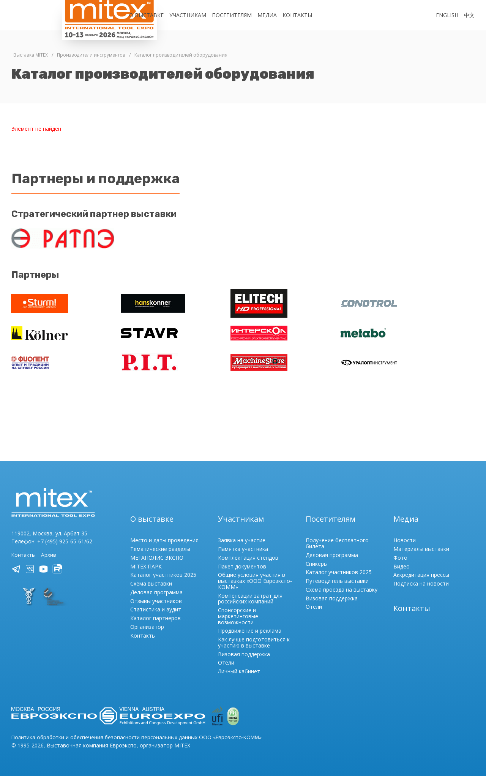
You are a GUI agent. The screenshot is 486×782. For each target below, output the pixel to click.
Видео (401, 572)
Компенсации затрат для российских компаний (250, 604)
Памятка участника (243, 555)
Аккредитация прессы (421, 581)
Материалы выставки (421, 555)
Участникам (187, 15)
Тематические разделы (160, 555)
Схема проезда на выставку (341, 595)
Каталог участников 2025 (163, 581)
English (447, 15)
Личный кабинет (239, 677)
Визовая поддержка (244, 660)
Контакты (297, 15)
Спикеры (317, 569)
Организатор (147, 632)
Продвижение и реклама (249, 637)
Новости (404, 546)
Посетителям (232, 15)
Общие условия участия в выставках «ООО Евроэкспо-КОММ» (255, 587)
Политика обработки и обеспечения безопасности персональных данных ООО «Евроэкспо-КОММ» (140, 743)
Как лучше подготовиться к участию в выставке (254, 648)
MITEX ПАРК (146, 572)
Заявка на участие (241, 546)
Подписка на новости (421, 589)
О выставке (146, 15)
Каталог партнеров (155, 624)
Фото (400, 563)
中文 (469, 15)
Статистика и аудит (155, 615)
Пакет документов (242, 572)
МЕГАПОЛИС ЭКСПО (156, 563)
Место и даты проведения (164, 546)
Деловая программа (156, 598)
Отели (226, 669)
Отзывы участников (156, 607)
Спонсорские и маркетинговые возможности (238, 622)
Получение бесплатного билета (337, 549)
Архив (49, 561)
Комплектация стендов (248, 563)
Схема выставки (151, 589)
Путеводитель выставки (337, 586)
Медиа (267, 15)
